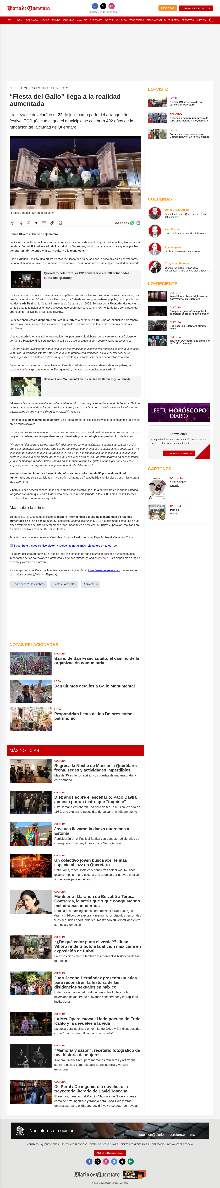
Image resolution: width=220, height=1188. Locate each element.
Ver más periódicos (196, 8)
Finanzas (68, 20)
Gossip (109, 20)
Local (19, 20)
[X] (103, 6)
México (45, 20)
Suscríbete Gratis (179, 453)
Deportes (188, 20)
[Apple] (122, 1161)
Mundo (56, 20)
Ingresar (168, 8)
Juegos (201, 20)
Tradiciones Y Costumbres (28, 584)
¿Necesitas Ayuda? (110, 1152)
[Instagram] (111, 6)
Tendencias (136, 20)
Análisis (82, 20)
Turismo (173, 20)
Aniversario (91, 584)
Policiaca (32, 20)
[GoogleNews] (114, 1161)
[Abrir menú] (9, 20)
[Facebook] (95, 6)
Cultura (121, 20)
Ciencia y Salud (156, 20)
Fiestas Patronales (64, 584)
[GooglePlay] (131, 1161)
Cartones (96, 20)
